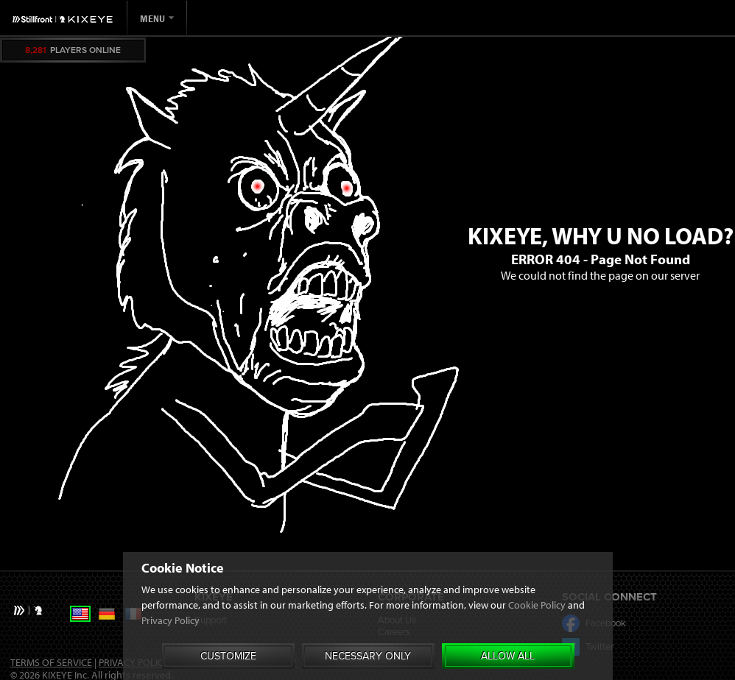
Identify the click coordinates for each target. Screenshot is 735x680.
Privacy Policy (170, 638)
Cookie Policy (537, 623)
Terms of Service (51, 662)
